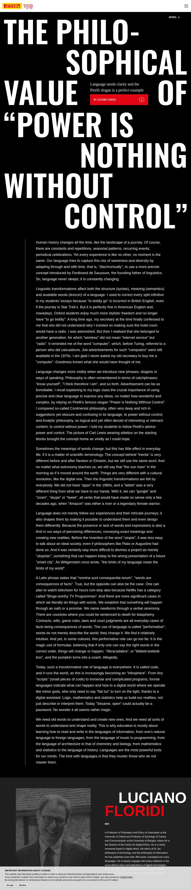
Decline (22, 885)
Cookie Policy (126, 877)
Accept (9, 885)
